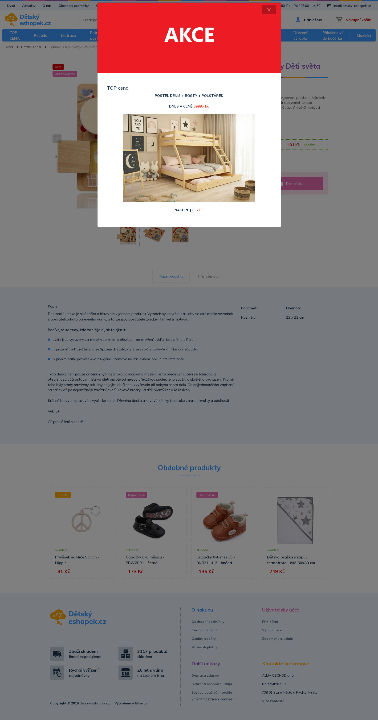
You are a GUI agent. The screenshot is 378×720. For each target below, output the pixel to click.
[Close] (269, 9)
